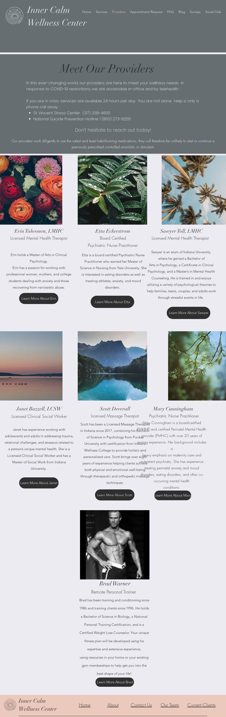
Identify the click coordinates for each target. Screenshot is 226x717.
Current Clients (201, 705)
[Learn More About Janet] (39, 482)
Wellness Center (38, 708)
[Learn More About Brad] (114, 682)
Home (84, 705)
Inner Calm (32, 700)
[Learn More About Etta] (112, 302)
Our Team (170, 705)
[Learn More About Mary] (172, 495)
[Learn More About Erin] (38, 298)
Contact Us (141, 705)
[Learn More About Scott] (114, 494)
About (113, 705)
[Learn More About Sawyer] (188, 313)
